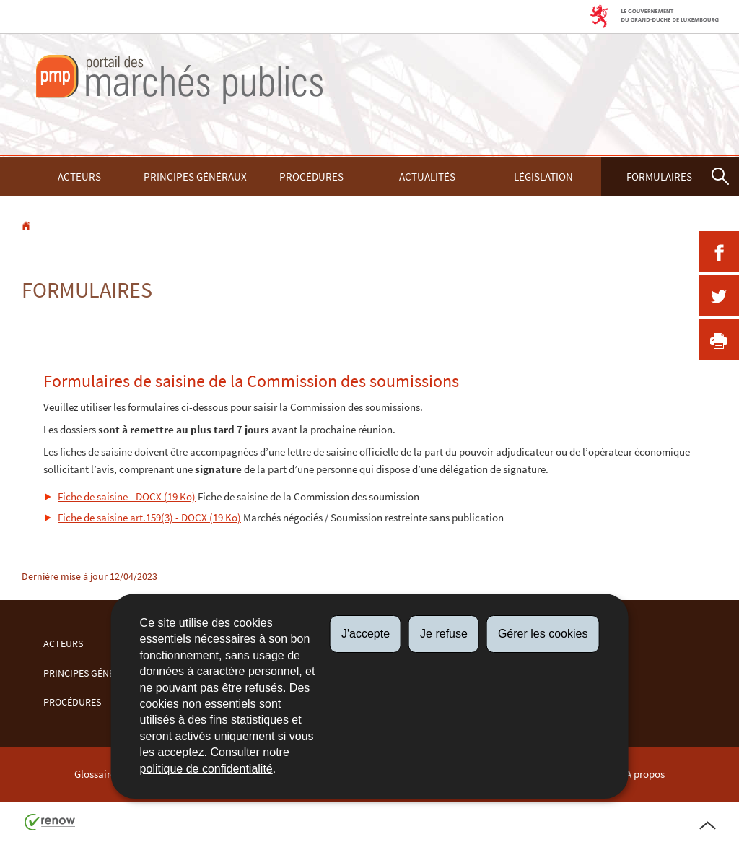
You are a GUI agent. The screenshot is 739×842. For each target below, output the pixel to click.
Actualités (427, 176)
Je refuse (444, 634)
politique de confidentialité (206, 769)
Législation (543, 176)
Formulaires (659, 176)
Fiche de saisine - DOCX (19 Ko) (127, 496)
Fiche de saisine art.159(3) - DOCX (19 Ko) (149, 517)
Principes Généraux (195, 176)
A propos (645, 774)
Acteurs (79, 176)
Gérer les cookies (543, 634)
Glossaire (94, 774)
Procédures (311, 176)
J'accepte (365, 634)
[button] (720, 176)
